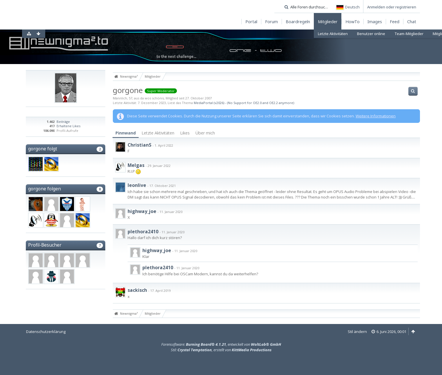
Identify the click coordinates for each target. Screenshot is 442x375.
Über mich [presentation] (205, 133)
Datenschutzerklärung (46, 331)
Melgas (136, 165)
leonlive (137, 185)
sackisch (137, 290)
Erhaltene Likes (68, 126)
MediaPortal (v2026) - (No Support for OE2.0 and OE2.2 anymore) (244, 103)
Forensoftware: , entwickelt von (221, 344)
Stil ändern (357, 331)
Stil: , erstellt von (221, 349)
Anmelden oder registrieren (391, 7)
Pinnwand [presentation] (125, 133)
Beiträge (63, 121)
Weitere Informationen (376, 116)
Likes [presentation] (185, 133)
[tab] (126, 133)
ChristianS (139, 145)
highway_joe (142, 211)
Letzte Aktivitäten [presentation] (158, 133)
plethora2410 (143, 231)
